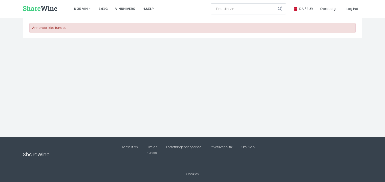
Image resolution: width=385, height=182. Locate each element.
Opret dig (328, 8)
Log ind (352, 8)
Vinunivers (125, 8)
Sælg (103, 8)
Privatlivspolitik (221, 147)
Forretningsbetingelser (183, 147)
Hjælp (148, 8)
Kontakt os (130, 147)
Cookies (192, 174)
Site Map (248, 147)
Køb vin (82, 8)
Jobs (153, 153)
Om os (152, 147)
